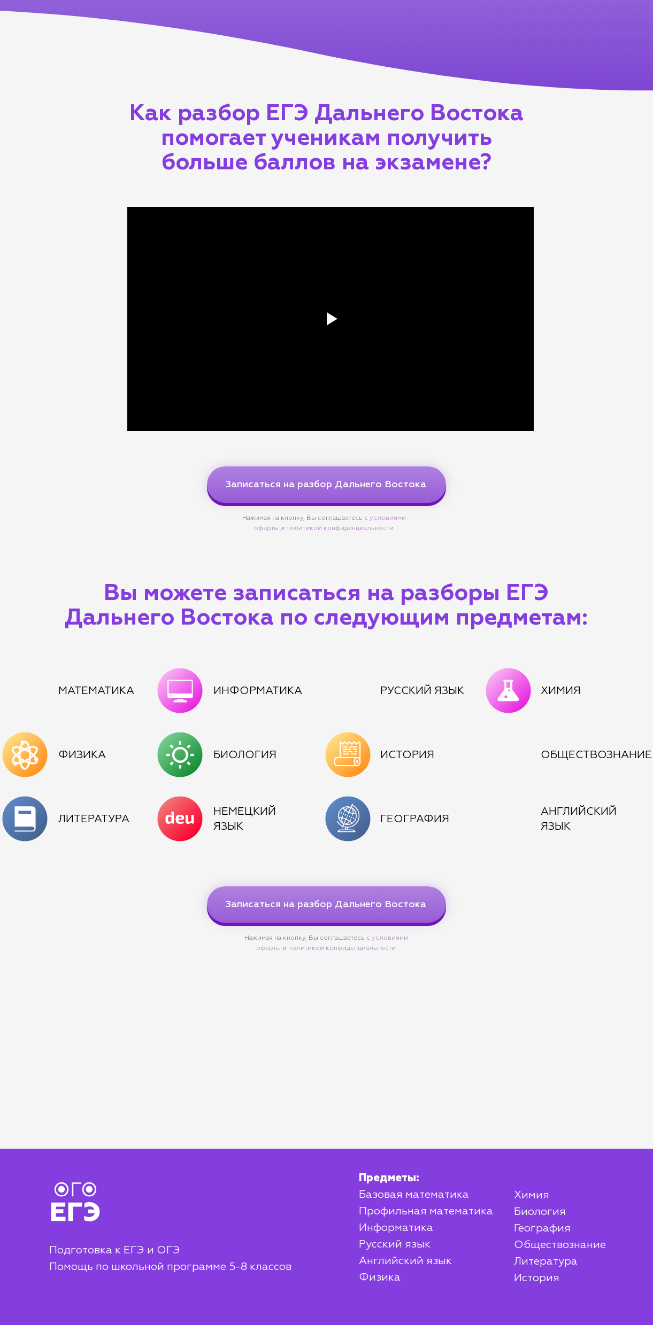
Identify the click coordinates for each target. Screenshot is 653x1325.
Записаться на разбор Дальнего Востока (325, 484)
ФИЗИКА (82, 755)
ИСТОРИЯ (407, 755)
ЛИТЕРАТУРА (93, 819)
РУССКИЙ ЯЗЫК (422, 690)
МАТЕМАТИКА (96, 690)
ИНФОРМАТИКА (257, 690)
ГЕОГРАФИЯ (414, 819)
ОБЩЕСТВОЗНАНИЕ (596, 755)
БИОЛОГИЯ (244, 755)
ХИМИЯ (561, 690)
